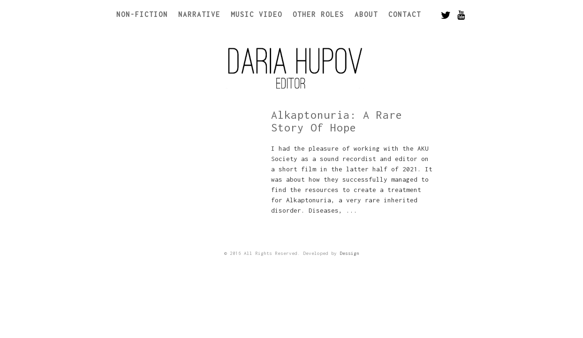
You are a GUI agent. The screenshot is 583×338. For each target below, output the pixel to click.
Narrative (199, 14)
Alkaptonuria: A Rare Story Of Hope (336, 121)
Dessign (349, 253)
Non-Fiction (142, 14)
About (366, 14)
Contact (404, 14)
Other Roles (318, 14)
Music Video (256, 14)
